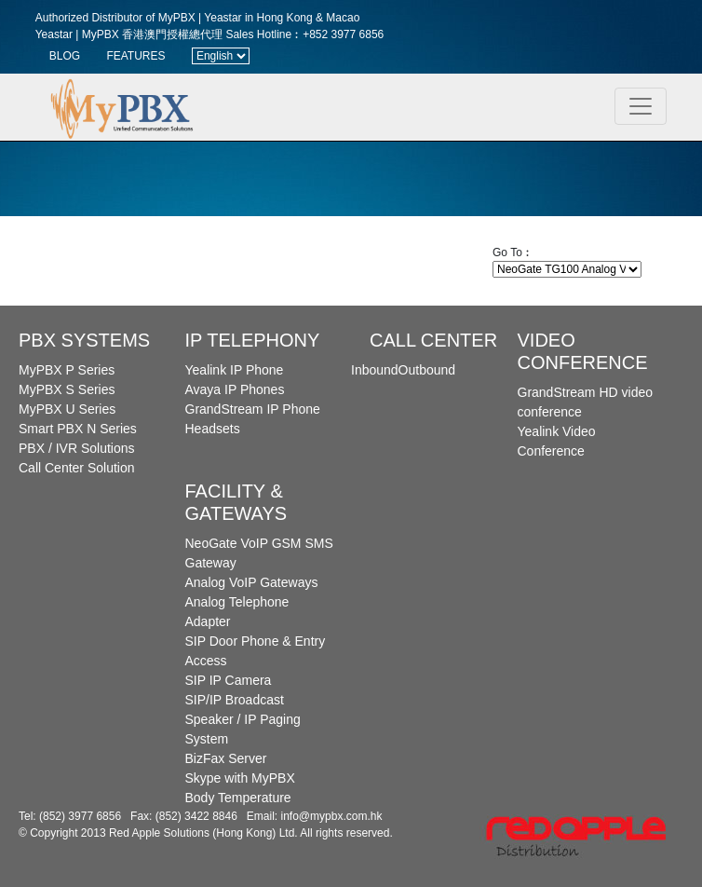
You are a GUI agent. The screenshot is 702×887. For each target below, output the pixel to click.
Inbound (374, 369)
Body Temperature (238, 797)
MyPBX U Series (67, 409)
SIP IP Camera (228, 680)
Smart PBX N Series (78, 428)
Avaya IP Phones (235, 389)
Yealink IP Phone (234, 369)
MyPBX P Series (67, 369)
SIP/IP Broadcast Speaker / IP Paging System (243, 719)
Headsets (212, 428)
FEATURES (135, 55)
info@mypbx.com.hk (332, 816)
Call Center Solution (77, 467)
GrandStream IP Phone (252, 409)
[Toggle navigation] (640, 106)
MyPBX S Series (67, 389)
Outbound (427, 369)
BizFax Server (226, 758)
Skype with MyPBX (240, 778)
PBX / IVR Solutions (77, 448)
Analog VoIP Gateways (251, 582)
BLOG (64, 55)
